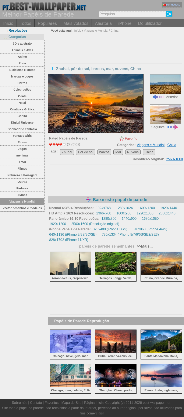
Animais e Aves (22, 50)
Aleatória (103, 23)
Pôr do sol (85, 152)
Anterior (165, 86)
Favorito (131, 138)
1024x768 (103, 208)
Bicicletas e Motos (22, 70)
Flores (22, 142)
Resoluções (15, 30)
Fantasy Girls (22, 135)
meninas (22, 155)
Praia (22, 63)
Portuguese (171, 4)
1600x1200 (146, 208)
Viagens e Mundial (22, 201)
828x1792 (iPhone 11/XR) (68, 240)
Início (8, 23)
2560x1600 (174, 159)
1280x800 (109, 218)
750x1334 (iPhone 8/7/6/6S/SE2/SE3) (130, 234)
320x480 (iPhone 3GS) (110, 229)
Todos (25, 23)
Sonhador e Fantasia (22, 129)
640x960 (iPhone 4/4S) (150, 229)
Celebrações (22, 89)
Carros (22, 83)
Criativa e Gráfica (22, 109)
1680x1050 (150, 218)
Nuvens (133, 152)
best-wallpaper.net (156, 402)
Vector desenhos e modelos (22, 208)
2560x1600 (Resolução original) (95, 224)
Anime (22, 56)
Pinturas (22, 188)
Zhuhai (67, 152)
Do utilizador (150, 23)
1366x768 (103, 213)
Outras (22, 181)
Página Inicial (94, 402)
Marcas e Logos (22, 76)
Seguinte (165, 116)
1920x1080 (145, 213)
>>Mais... (144, 246)
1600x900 (123, 213)
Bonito (22, 116)
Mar (118, 152)
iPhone (124, 23)
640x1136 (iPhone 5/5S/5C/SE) (72, 234)
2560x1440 (167, 213)
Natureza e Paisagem (22, 175)
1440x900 (129, 218)
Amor (22, 162)
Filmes (22, 168)
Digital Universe (22, 122)
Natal (22, 102)
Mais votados (75, 23)
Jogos (22, 149)
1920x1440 (168, 208)
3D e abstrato (22, 43)
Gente (22, 96)
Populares (47, 23)
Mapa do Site (71, 402)
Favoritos (52, 402)
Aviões (22, 195)
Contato (36, 402)
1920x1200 (57, 224)
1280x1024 (124, 208)
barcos (104, 152)
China (114, 30)
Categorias (14, 37)
